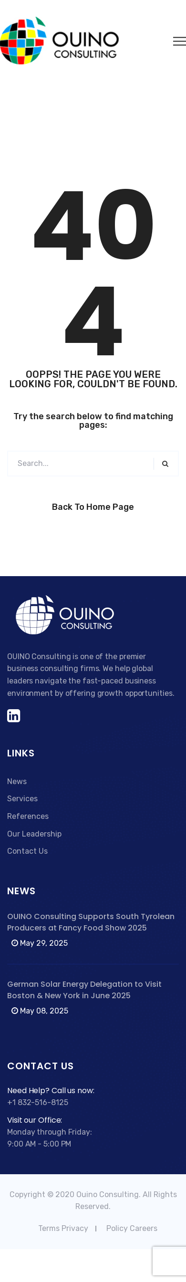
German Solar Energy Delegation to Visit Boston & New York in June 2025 (84, 990)
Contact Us (27, 851)
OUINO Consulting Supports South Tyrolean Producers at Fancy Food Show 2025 (91, 922)
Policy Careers (131, 1228)
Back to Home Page (93, 507)
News (17, 781)
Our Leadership (34, 833)
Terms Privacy (63, 1228)
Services (22, 798)
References (28, 816)
